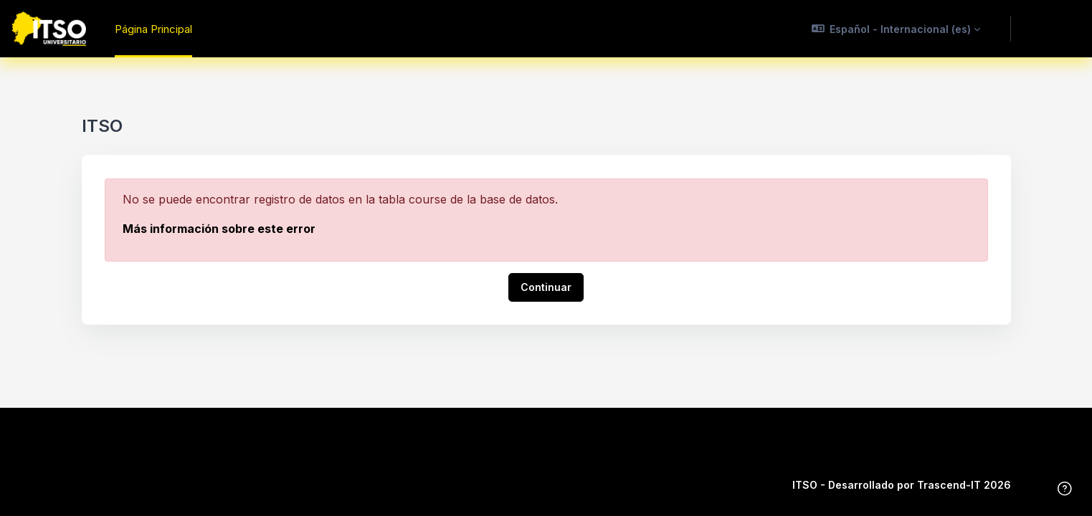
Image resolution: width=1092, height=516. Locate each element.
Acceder (1051, 28)
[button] (896, 28)
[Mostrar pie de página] (1065, 489)
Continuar (546, 287)
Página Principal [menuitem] (153, 29)
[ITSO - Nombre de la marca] (49, 28)
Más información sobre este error (219, 228)
